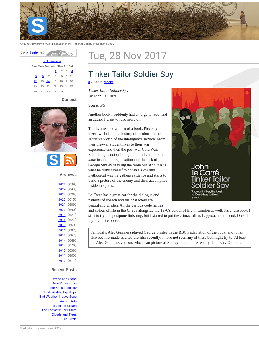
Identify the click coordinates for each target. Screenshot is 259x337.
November (52, 61)
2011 (62, 255)
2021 (62, 204)
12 (35, 81)
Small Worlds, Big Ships (60, 292)
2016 (62, 230)
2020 (62, 209)
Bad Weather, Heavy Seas (58, 296)
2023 (62, 194)
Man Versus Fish (65, 283)
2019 (62, 215)
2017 (62, 225)
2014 (62, 240)
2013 (62, 245)
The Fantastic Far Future (59, 310)
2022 (62, 199)
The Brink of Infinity (63, 287)
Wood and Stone (65, 279)
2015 (62, 235)
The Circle (69, 319)
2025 (62, 184)
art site (32, 52)
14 (48, 81)
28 (48, 91)
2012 (62, 250)
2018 (62, 220)
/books (108, 82)
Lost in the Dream (64, 305)
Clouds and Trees (64, 314)
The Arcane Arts (65, 301)
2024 (62, 189)
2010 (62, 260)
